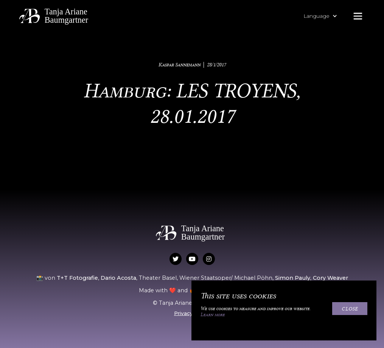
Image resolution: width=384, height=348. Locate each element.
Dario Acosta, (120, 277)
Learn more (213, 314)
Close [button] (350, 309)
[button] (324, 16)
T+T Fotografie (77, 277)
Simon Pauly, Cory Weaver (311, 277)
